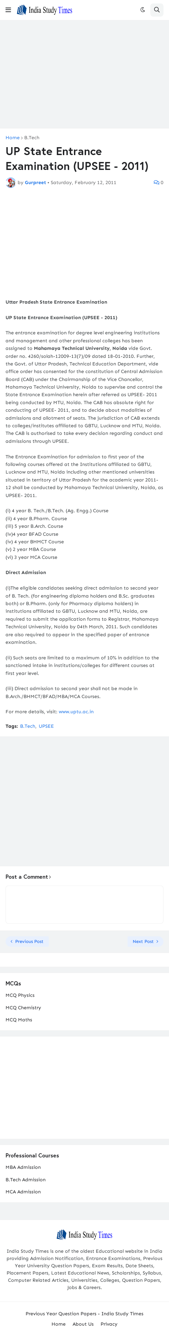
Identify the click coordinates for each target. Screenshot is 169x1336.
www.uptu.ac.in (76, 712)
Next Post (143, 941)
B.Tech (31, 137)
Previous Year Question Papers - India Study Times (84, 1314)
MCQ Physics (20, 995)
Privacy (109, 1324)
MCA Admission (23, 1192)
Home (13, 137)
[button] (8, 10)
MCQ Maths (19, 1020)
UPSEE (46, 726)
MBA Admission (23, 1167)
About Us (83, 1324)
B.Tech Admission (26, 1180)
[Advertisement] (84, 74)
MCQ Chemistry (23, 1008)
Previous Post (29, 941)
